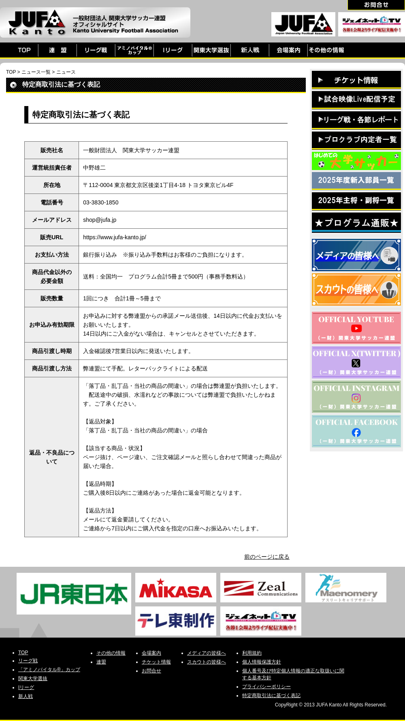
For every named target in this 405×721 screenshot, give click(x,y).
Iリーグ (26, 687)
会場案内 (151, 653)
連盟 (101, 662)
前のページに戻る (267, 556)
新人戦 (25, 696)
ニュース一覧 (36, 72)
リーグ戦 (28, 661)
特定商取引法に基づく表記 (271, 695)
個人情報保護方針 (261, 662)
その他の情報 (111, 653)
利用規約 (252, 653)
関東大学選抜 (32, 678)
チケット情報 (156, 662)
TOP (11, 72)
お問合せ (151, 671)
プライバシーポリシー (266, 686)
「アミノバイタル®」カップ (49, 669)
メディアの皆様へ (206, 653)
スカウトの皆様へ (206, 662)
